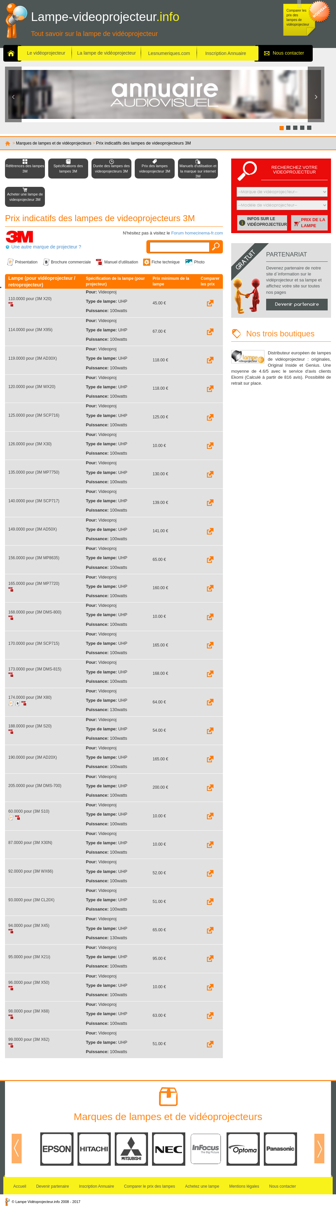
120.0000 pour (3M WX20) (31, 386)
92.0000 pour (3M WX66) (30, 871)
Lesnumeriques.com (169, 53)
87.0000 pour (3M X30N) (30, 842)
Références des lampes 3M (25, 168)
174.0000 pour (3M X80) (30, 697)
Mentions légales (244, 1186)
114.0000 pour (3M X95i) (30, 329)
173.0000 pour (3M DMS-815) (34, 669)
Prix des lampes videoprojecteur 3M (154, 168)
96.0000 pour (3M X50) (28, 982)
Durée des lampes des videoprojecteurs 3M (111, 168)
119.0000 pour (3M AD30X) (32, 358)
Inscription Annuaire (226, 53)
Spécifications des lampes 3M (68, 168)
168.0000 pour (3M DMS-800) (34, 612)
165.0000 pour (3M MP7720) (33, 583)
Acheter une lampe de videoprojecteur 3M (25, 196)
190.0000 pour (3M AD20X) (32, 757)
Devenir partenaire (297, 304)
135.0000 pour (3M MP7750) (33, 472)
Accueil (19, 1186)
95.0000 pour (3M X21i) (29, 957)
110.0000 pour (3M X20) (30, 298)
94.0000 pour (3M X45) (28, 925)
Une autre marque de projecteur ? (46, 246)
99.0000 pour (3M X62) (28, 1039)
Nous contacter (288, 53)
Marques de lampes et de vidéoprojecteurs (53, 143)
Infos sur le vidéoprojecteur (267, 221)
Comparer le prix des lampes (149, 1186)
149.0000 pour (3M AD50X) (32, 529)
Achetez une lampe (202, 1186)
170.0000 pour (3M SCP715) (33, 643)
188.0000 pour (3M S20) (30, 726)
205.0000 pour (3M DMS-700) (34, 785)
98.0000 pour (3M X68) (28, 1011)
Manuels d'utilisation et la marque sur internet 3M (198, 171)
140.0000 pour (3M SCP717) (33, 501)
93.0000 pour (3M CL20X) (31, 900)
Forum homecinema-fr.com (197, 232)
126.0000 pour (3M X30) (30, 444)
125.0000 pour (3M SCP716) (33, 415)
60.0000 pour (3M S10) (28, 811)
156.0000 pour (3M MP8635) (33, 558)
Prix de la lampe (313, 222)
